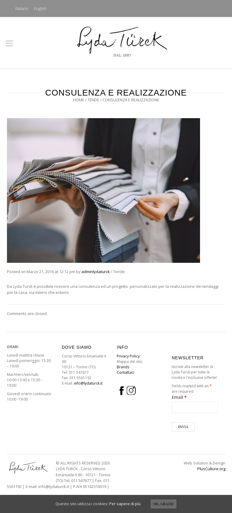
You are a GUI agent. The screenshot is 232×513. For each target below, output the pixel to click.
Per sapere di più (125, 503)
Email (179, 397)
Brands (123, 367)
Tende (93, 99)
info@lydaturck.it (88, 383)
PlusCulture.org (211, 468)
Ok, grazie (163, 504)
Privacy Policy (128, 356)
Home (78, 99)
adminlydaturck (95, 271)
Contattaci (125, 372)
